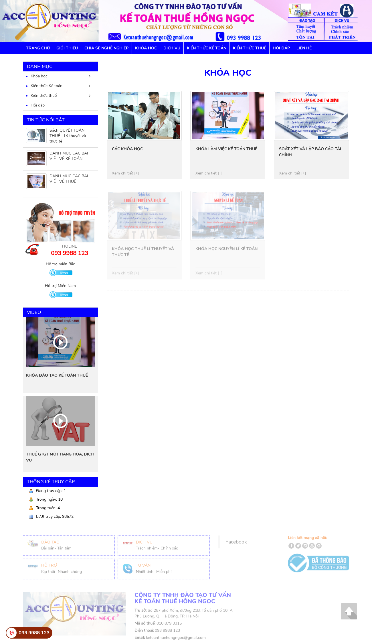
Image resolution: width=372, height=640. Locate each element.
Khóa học (146, 48)
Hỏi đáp (281, 48)
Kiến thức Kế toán (206, 48)
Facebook (236, 543)
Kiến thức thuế (44, 95)
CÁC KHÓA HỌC (127, 149)
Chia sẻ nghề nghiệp (106, 48)
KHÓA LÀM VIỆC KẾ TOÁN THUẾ (226, 149)
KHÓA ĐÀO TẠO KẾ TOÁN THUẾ (57, 375)
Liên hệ (304, 48)
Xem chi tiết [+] (125, 173)
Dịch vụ (171, 48)
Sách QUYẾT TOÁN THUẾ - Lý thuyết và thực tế (68, 136)
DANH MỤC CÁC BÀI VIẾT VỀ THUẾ (69, 178)
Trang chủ (38, 48)
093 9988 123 (34, 633)
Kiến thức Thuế (249, 48)
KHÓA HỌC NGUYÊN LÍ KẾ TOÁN (226, 251)
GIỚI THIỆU (67, 48)
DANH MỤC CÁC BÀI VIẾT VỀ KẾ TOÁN (69, 156)
